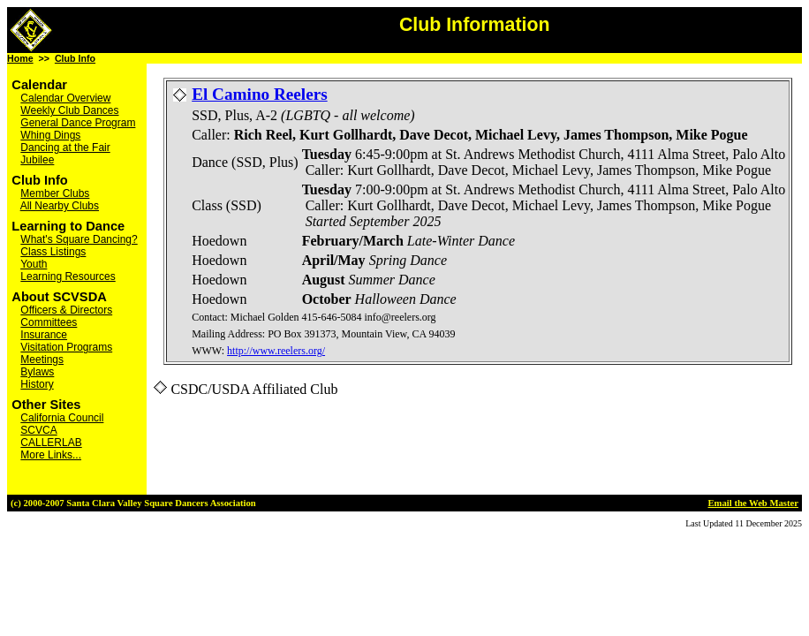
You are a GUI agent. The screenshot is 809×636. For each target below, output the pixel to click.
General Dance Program (77, 123)
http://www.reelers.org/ (276, 350)
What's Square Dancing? (78, 239)
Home (20, 58)
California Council (61, 418)
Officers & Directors (66, 310)
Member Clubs (54, 193)
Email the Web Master (752, 503)
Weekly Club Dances (69, 110)
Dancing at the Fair (65, 147)
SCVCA (38, 430)
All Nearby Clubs (59, 206)
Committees (48, 322)
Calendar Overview (65, 98)
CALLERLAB (50, 442)
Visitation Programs (66, 347)
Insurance (43, 335)
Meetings (42, 359)
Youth (33, 264)
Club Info (75, 58)
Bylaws (37, 372)
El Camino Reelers (259, 94)
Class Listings (53, 252)
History (36, 384)
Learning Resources (67, 276)
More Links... (50, 455)
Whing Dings (50, 135)
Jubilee (37, 160)
